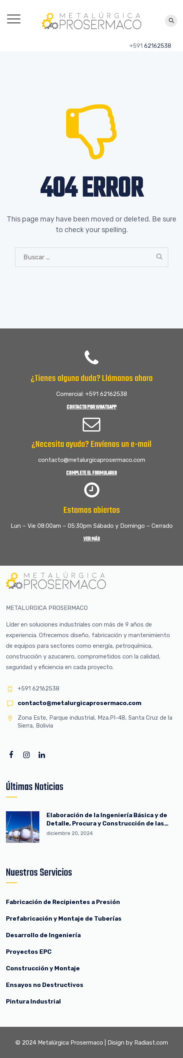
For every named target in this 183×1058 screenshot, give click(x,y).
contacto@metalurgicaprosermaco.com (79, 703)
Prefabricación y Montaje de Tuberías (64, 918)
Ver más (91, 539)
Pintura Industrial (33, 1001)
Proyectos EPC (29, 951)
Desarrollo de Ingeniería (43, 935)
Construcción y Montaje (43, 968)
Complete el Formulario (91, 473)
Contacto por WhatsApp (91, 407)
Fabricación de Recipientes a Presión (63, 902)
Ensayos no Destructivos (44, 985)
